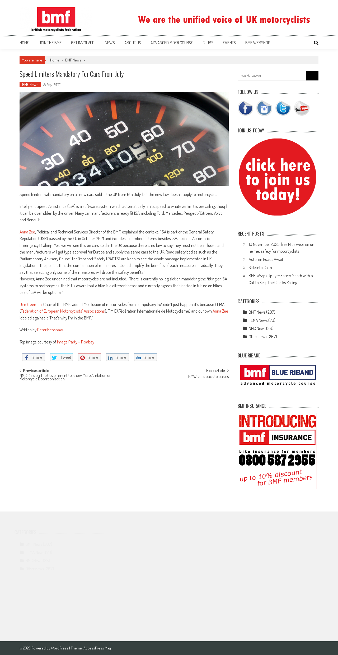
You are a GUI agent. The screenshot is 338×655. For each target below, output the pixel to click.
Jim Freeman (31, 304)
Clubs (208, 42)
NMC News (257, 328)
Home (24, 42)
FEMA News (258, 320)
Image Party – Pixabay (75, 342)
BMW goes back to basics (208, 377)
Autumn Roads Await (266, 259)
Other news (258, 336)
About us (132, 42)
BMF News (73, 60)
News (110, 42)
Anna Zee (27, 232)
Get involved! (83, 42)
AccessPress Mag (97, 648)
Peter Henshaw (50, 329)
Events (229, 42)
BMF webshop (257, 42)
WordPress (60, 648)
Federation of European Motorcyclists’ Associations (63, 311)
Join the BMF (50, 42)
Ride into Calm (260, 267)
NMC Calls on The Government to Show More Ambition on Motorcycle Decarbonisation (65, 377)
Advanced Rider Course (172, 42)
